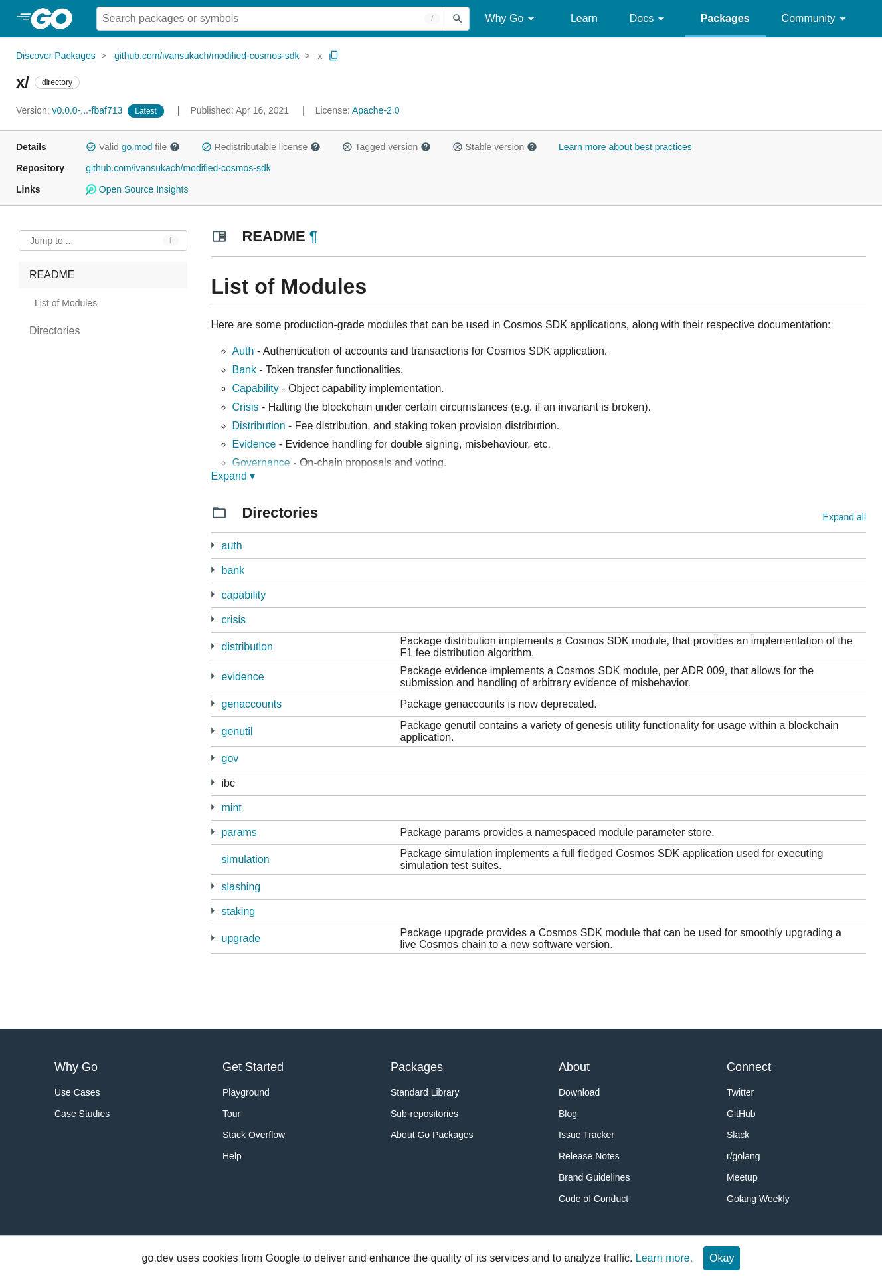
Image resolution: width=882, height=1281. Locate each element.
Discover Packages (56, 55)
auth (232, 545)
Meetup (742, 1177)
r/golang (743, 1156)
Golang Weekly (758, 1198)
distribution (247, 646)
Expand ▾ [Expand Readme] (233, 476)
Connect (749, 1067)
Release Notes (589, 1156)
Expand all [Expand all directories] (844, 517)
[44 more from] (213, 782)
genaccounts (252, 704)
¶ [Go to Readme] (313, 236)
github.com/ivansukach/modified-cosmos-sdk (207, 55)
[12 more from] (213, 646)
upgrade (241, 938)
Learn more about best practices (625, 147)
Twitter (740, 1092)
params (239, 832)
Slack (738, 1135)
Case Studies (82, 1113)
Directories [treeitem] (54, 330)
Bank (244, 369)
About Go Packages (432, 1135)
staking (239, 911)
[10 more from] (213, 569)
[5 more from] (213, 619)
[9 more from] (213, 676)
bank (233, 570)
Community (816, 19)
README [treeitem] (51, 274)
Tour (231, 1113)
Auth (243, 351)
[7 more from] (213, 807)
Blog (568, 1113)
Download (579, 1092)
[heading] (56, 18)
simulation (246, 859)
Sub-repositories (424, 1113)
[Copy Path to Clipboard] (334, 56)
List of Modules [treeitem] (66, 303)
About (574, 1067)
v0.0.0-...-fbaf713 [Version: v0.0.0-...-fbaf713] (70, 110)
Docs (649, 19)
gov (230, 758)
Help (232, 1156)
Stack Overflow (253, 1135)
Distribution (259, 425)
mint (232, 807)
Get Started (253, 1067)
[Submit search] (458, 19)
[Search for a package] (271, 19)
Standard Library (425, 1092)
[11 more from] (213, 757)
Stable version (494, 147)
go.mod (137, 147)
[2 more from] (213, 703)
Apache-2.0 (376, 110)
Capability (255, 388)
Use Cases (77, 1092)
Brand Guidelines (594, 1177)
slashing (241, 886)
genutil (237, 731)
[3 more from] (213, 594)
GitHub (741, 1113)
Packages (725, 18)
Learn (584, 18)
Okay (721, 1258)
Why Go (512, 19)
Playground (246, 1092)
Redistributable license (261, 147)
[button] (91, 147)
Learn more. (664, 1258)
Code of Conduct (593, 1198)
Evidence (254, 444)
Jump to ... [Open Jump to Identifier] (51, 240)
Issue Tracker (586, 1135)
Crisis (245, 407)
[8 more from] (213, 730)
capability (244, 595)
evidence (243, 676)
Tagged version (386, 147)
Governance (261, 462)
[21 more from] (213, 545)
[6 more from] (213, 938)
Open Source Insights (137, 189)
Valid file (133, 147)
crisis (234, 619)
